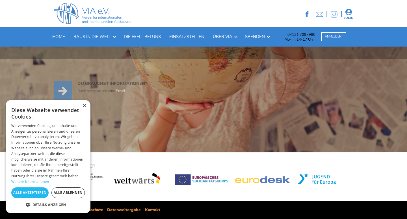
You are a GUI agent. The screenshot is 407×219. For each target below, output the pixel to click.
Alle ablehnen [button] (68, 192)
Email (120, 95)
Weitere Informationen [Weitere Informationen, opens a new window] (30, 181)
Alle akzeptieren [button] (30, 192)
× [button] (84, 106)
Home (58, 37)
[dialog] (48, 156)
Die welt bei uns (142, 37)
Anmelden (333, 36)
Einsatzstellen (186, 37)
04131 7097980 (301, 34)
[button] (94, 37)
